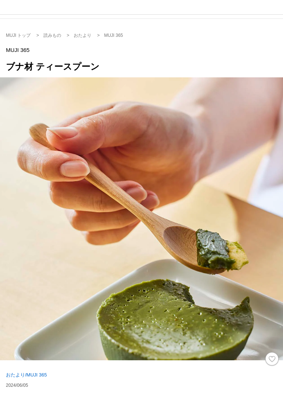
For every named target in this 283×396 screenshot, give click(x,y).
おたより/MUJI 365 (26, 375)
